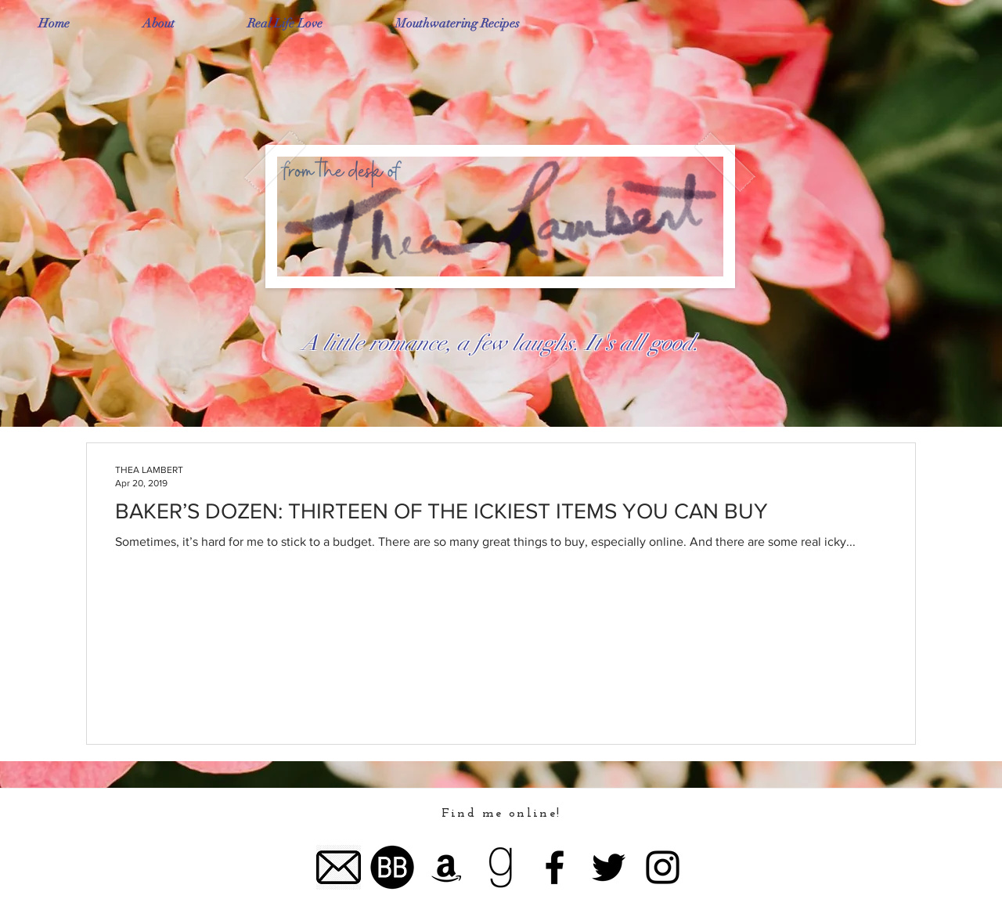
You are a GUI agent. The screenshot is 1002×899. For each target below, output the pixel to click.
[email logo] (338, 867)
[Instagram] (662, 867)
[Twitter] (608, 867)
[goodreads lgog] (500, 867)
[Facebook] (554, 867)
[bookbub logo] (392, 867)
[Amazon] (446, 867)
